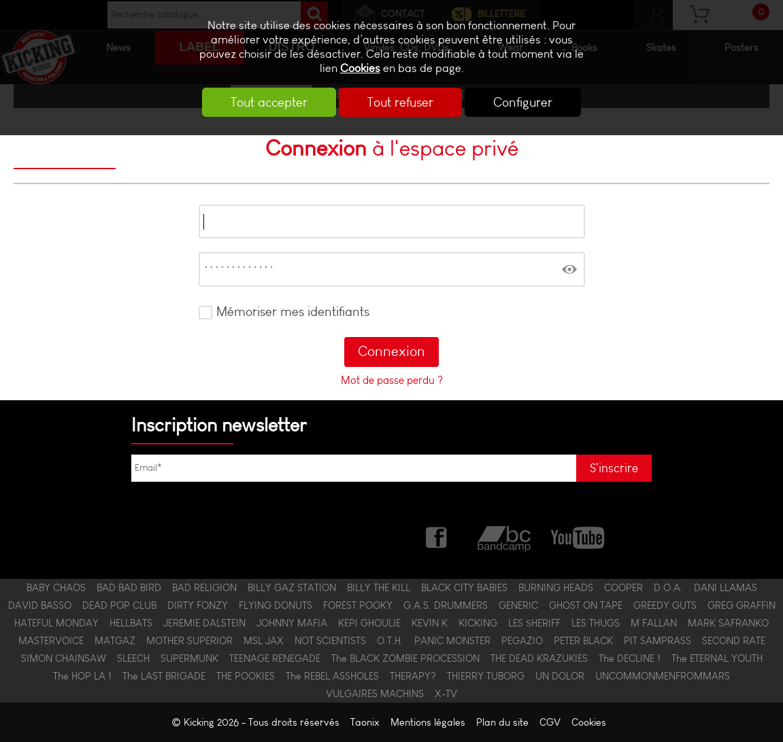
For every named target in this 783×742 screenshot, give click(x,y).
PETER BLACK (583, 641)
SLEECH (133, 658)
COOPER (623, 588)
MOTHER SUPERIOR (189, 641)
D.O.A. (668, 588)
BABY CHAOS (56, 588)
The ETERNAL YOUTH (717, 658)
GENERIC (518, 605)
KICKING (478, 623)
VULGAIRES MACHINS (375, 694)
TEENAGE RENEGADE (274, 658)
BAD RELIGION (204, 588)
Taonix (365, 722)
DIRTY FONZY (197, 605)
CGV (550, 722)
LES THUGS (595, 623)
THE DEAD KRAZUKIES (539, 658)
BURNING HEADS (555, 588)
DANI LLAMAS (725, 588)
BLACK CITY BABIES (464, 588)
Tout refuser (400, 102)
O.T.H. (390, 641)
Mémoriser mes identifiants (292, 311)
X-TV (446, 694)
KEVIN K (430, 623)
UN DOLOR (559, 676)
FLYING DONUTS (275, 605)
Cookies (360, 68)
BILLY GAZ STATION (292, 588)
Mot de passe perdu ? (392, 380)
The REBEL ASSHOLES (332, 676)
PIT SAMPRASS (657, 641)
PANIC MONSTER (452, 641)
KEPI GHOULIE (369, 623)
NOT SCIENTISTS (330, 641)
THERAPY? (413, 676)
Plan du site (502, 722)
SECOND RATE (733, 641)
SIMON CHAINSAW (63, 658)
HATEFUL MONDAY (56, 623)
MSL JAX (264, 641)
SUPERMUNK (189, 658)
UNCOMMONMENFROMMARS (662, 676)
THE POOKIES (245, 676)
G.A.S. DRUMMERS (445, 605)
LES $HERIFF (534, 623)
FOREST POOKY (358, 605)
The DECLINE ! (630, 658)
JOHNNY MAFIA (291, 623)
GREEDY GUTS (665, 605)
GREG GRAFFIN (741, 605)
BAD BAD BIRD (129, 588)
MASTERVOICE (51, 641)
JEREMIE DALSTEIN (204, 623)
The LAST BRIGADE (163, 676)
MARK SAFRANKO (728, 623)
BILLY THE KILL (378, 588)
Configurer (522, 102)
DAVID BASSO (39, 605)
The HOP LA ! (82, 676)
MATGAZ (115, 641)
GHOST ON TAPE (585, 605)
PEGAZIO (522, 641)
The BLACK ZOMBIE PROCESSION (405, 658)
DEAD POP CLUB (119, 605)
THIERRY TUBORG (485, 676)
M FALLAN (654, 623)
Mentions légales (427, 722)
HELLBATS (131, 623)
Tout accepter (269, 102)
